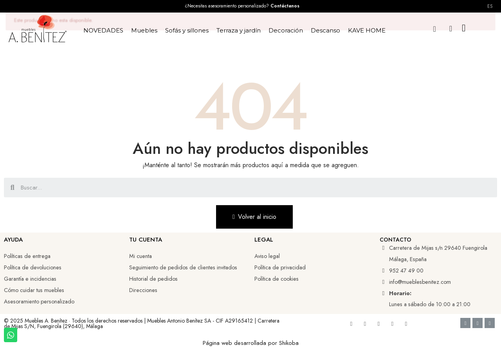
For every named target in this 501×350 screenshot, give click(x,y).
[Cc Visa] (465, 323)
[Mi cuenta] (450, 28)
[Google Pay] (477, 323)
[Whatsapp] (406, 324)
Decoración (286, 30)
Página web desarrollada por (241, 343)
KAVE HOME (367, 30)
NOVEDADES (103, 30)
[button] (435, 29)
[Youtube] (365, 324)
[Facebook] (351, 324)
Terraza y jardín (238, 30)
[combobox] (251, 187)
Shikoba (289, 343)
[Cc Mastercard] (490, 323)
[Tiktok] (392, 324)
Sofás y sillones (187, 30)
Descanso (325, 30)
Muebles (144, 30)
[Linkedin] (378, 324)
